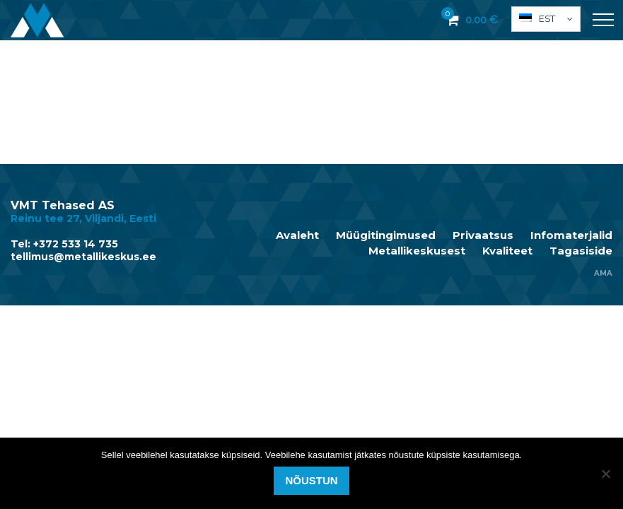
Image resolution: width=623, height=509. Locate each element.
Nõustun (311, 480)
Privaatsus (483, 235)
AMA (603, 273)
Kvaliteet (507, 251)
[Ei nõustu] (605, 474)
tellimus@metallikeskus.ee (83, 256)
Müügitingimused (386, 235)
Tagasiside (580, 251)
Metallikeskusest (416, 251)
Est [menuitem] (547, 18)
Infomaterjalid (571, 235)
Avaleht (297, 235)
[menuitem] (546, 19)
